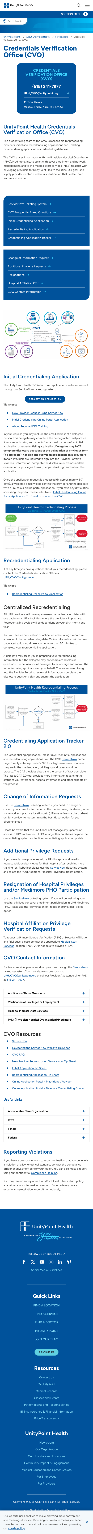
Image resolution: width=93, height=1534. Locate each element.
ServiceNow (69, 759)
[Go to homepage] (18, 5)
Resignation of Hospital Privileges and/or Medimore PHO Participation (46, 887)
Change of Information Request (28, 258)
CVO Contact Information (25, 291)
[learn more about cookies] (16, 1528)
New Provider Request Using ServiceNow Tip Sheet (44, 1061)
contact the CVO (52, 496)
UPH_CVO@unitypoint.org (19, 577)
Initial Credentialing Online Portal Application (40, 419)
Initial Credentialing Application (28, 221)
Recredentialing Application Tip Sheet (35, 1074)
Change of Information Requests (42, 796)
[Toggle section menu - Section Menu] (46, 14)
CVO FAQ (18, 1054)
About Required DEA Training (30, 426)
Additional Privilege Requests (27, 266)
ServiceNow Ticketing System (27, 204)
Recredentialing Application (26, 229)
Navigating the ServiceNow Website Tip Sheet (41, 1047)
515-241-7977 (15, 979)
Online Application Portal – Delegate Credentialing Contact (49, 1088)
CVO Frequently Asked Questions (30, 212)
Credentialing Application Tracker (30, 237)
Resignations (16, 275)
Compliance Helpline (44, 1172)
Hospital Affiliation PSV (23, 283)
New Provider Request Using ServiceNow (37, 412)
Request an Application (45, 399)
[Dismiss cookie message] (87, 1522)
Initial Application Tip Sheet (29, 1068)
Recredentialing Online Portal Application (37, 594)
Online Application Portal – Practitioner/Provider (41, 1081)
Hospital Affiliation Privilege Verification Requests (37, 926)
